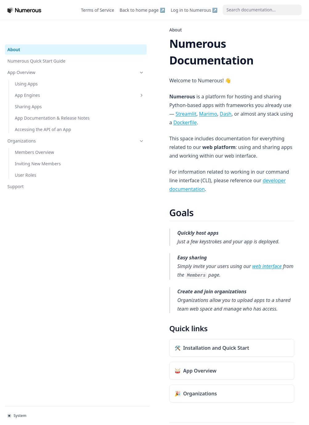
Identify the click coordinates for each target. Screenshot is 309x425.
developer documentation (156, 137)
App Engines (41, 75)
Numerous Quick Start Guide (36, 41)
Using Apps (26, 64)
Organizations (37, 134)
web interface (191, 215)
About (13, 30)
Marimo (170, 88)
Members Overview (34, 145)
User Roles (25, 168)
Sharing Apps (28, 87)
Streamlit (147, 88)
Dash (187, 88)
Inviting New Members (38, 157)
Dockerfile (272, 88)
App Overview (37, 53)
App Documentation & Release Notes (37, 101)
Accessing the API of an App (38, 119)
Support (15, 180)
